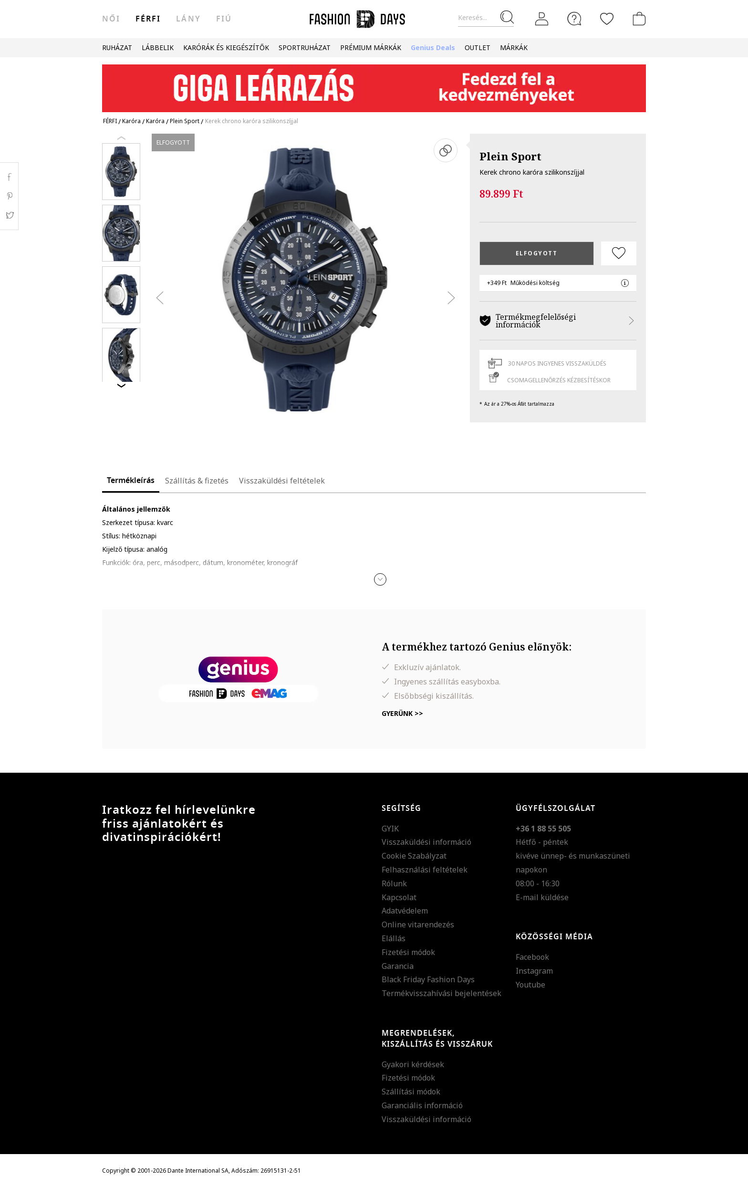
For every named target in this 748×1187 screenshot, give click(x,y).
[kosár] (637, 18)
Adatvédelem (405, 910)
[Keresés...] (486, 18)
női (111, 19)
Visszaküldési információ (426, 842)
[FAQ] (574, 18)
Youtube (530, 984)
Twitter (9, 215)
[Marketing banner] (374, 83)
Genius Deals (433, 47)
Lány (188, 19)
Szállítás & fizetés (197, 480)
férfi (148, 19)
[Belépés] (541, 19)
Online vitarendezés (418, 924)
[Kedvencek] (606, 18)
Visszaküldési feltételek (282, 480)
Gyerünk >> (402, 713)
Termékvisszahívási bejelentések (441, 993)
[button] (380, 579)
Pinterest (9, 196)
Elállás (393, 938)
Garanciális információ (422, 1105)
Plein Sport (510, 156)
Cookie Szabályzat (414, 856)
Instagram (534, 971)
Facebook (532, 957)
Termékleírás (131, 480)
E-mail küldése (542, 897)
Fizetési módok (408, 952)
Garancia (398, 966)
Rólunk (394, 883)
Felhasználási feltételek (425, 869)
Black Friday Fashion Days (428, 979)
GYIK (390, 828)
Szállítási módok (411, 1091)
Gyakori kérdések (413, 1064)
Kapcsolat (399, 897)
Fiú (224, 19)
